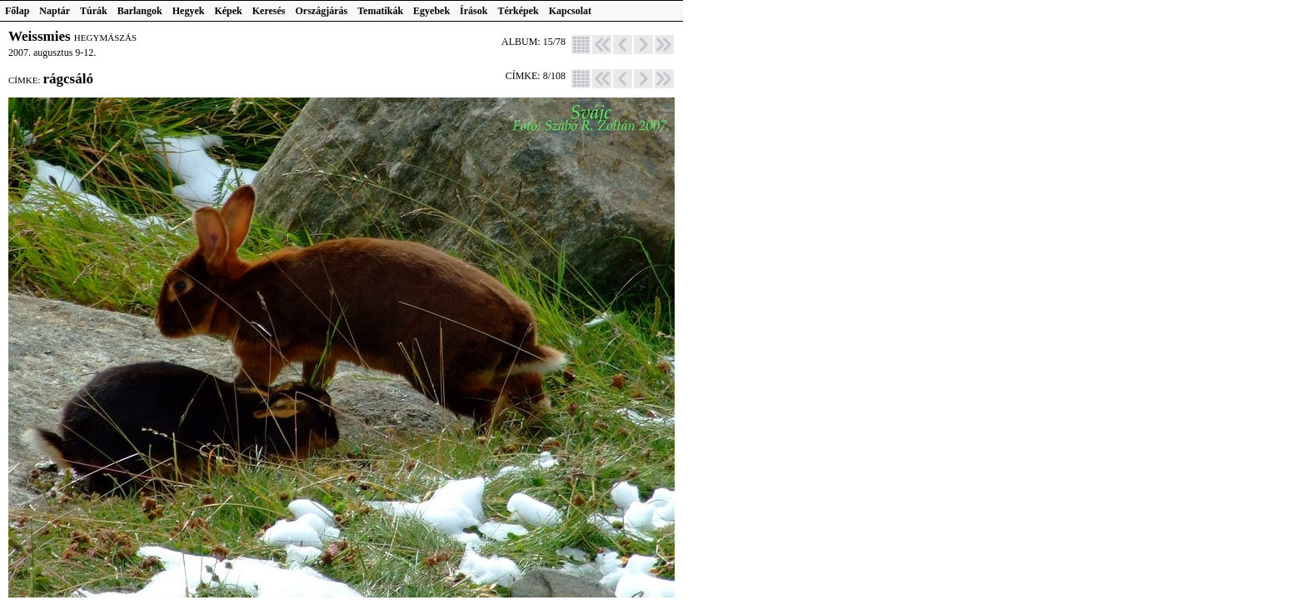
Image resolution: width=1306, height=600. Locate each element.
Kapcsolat (570, 11)
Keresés (269, 11)
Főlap (17, 11)
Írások (473, 11)
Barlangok (139, 11)
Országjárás (322, 11)
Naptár (54, 11)
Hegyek (188, 11)
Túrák (93, 11)
